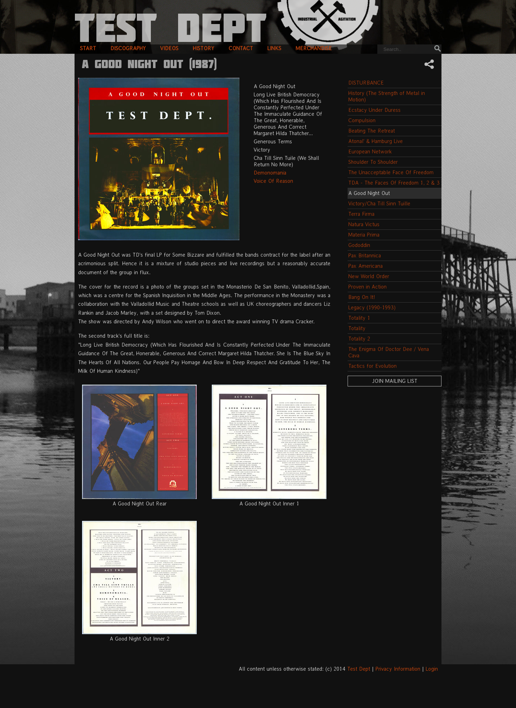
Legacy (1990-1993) (372, 307)
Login (432, 669)
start (88, 48)
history (203, 48)
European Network (370, 151)
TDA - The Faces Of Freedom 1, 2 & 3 (394, 183)
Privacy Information (398, 669)
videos (169, 48)
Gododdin (359, 245)
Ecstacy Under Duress (374, 110)
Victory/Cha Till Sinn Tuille (379, 203)
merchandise (314, 48)
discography (128, 48)
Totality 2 (359, 339)
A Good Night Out (369, 193)
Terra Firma (361, 214)
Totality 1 (359, 318)
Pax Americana (365, 266)
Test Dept (358, 669)
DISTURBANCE (366, 83)
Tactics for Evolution (372, 366)
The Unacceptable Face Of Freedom (391, 172)
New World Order (368, 276)
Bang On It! (361, 297)
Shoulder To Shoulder (373, 162)
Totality (357, 328)
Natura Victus (363, 224)
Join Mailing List (394, 381)
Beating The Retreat (371, 131)
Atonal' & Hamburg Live (375, 141)
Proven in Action (367, 287)
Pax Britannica (364, 255)
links (274, 48)
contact (241, 48)
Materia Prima (363, 235)
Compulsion (362, 120)
